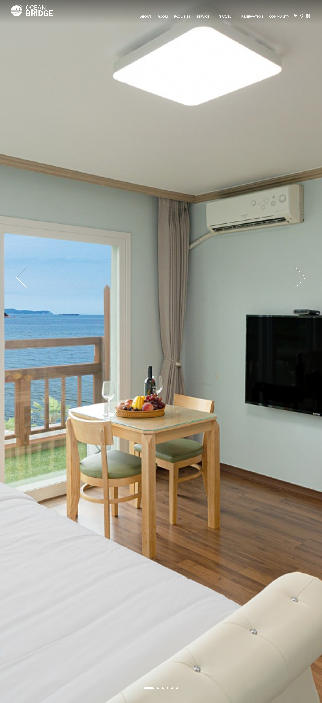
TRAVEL (225, 16)
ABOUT (145, 16)
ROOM (163, 16)
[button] (149, 688)
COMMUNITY (279, 16)
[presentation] (22, 277)
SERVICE (203, 16)
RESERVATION (252, 16)
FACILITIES (182, 16)
